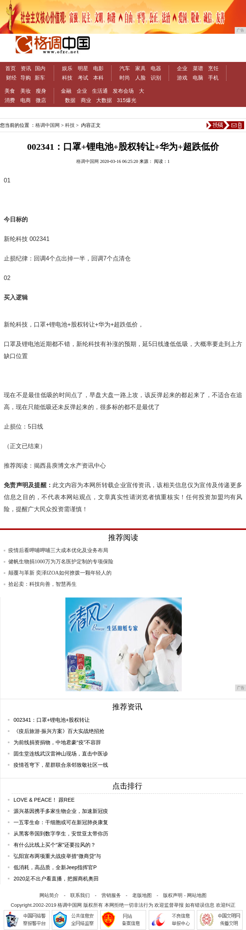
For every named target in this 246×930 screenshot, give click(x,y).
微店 (41, 100)
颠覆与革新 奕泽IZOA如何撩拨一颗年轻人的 (60, 573)
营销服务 (111, 895)
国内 (40, 68)
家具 (140, 68)
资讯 (26, 68)
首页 (10, 68)
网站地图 (197, 895)
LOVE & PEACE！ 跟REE (44, 800)
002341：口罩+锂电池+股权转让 (52, 720)
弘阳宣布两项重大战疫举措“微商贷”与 (57, 856)
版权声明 (173, 895)
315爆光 (126, 100)
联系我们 (80, 895)
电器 (156, 68)
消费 (10, 100)
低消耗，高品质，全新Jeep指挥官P (55, 867)
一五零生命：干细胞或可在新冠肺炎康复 (61, 822)
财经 (11, 78)
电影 (98, 68)
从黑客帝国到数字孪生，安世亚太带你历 (61, 834)
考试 (83, 78)
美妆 (25, 91)
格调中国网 (47, 125)
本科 (98, 78)
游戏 (182, 78)
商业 (86, 100)
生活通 (100, 91)
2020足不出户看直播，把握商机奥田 (56, 879)
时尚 (124, 78)
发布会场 (123, 91)
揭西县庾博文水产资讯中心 (70, 465)
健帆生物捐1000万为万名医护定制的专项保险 (60, 561)
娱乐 (67, 68)
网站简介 (49, 895)
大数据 (104, 100)
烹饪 (213, 68)
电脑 (198, 78)
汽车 (124, 68)
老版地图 (142, 895)
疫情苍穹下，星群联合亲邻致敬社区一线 (61, 765)
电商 (25, 100)
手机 (213, 78)
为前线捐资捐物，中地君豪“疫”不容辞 (57, 742)
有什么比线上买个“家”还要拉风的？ (55, 845)
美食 (10, 91)
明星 (83, 68)
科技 (67, 78)
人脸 (140, 78)
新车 (40, 78)
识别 (156, 78)
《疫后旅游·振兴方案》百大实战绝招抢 (59, 731)
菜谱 (198, 68)
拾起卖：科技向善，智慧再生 (42, 584)
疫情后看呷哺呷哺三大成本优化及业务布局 (58, 550)
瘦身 (41, 91)
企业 (182, 68)
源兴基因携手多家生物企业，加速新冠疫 (61, 811)
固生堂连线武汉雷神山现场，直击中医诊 (61, 754)
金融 (66, 91)
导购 (25, 78)
